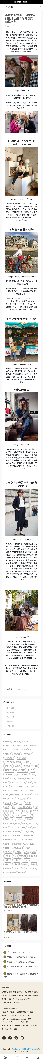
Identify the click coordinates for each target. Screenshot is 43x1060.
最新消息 (10, 726)
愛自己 (35, 811)
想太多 (6, 790)
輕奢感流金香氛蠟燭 (25, 807)
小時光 (12, 778)
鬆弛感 (17, 823)
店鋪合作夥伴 (25, 999)
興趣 (30, 798)
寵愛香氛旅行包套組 (31, 766)
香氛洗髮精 (8, 831)
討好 (25, 745)
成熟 (6, 819)
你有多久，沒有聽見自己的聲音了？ (20, 961)
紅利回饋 (12, 995)
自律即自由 (8, 745)
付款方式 (35, 992)
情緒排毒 (25, 815)
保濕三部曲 (22, 856)
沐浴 (19, 798)
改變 (17, 815)
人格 (29, 811)
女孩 (15, 803)
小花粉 (24, 868)
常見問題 (15, 1002)
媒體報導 (10, 721)
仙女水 (6, 848)
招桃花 (33, 852)
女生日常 (18, 835)
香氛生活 (27, 860)
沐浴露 (6, 798)
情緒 (11, 786)
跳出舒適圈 (8, 823)
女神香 (26, 852)
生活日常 (7, 860)
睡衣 (14, 856)
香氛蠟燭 (35, 794)
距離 (6, 778)
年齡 (6, 811)
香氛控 (6, 807)
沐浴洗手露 (8, 835)
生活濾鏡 (7, 868)
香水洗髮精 (33, 856)
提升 (23, 827)
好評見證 (10, 717)
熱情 (34, 827)
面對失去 (31, 770)
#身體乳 (25, 864)
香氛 (13, 798)
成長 (6, 815)
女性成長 (7, 753)
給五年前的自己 (22, 774)
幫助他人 (28, 803)
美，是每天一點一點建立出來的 (18, 952)
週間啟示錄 (8, 766)
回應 (29, 823)
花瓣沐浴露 (29, 819)
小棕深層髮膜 (27, 753)
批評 (24, 823)
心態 (26, 786)
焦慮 (11, 811)
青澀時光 (16, 868)
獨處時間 (21, 689)
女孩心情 (29, 778)
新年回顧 (16, 864)
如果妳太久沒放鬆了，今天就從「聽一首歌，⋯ (20, 968)
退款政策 (20, 995)
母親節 (32, 774)
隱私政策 (27, 995)
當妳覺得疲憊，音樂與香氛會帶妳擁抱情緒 (20, 975)
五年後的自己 (9, 774)
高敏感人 (34, 786)
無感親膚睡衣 (29, 835)
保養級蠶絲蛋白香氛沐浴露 (19, 794)
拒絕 (11, 827)
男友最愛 (18, 852)
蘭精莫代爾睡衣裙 (10, 839)
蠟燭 (13, 807)
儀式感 (6, 749)
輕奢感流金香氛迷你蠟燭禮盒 (22, 843)
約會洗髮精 (8, 852)
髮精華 (30, 831)
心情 (11, 819)
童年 (23, 811)
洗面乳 (28, 848)
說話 (6, 827)
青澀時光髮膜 (21, 758)
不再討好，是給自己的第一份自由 (19, 956)
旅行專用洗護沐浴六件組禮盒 (14, 770)
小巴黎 (23, 749)
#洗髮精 (7, 856)
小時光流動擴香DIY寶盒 (12, 762)
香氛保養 (19, 819)
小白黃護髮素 (9, 758)
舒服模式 (15, 790)
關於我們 (12, 992)
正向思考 (19, 786)
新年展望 (7, 864)
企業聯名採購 (6, 999)
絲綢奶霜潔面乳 (17, 848)
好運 (11, 782)
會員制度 (27, 992)
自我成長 (7, 803)
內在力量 (16, 753)
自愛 (24, 831)
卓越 (31, 790)
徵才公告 (15, 999)
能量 (17, 827)
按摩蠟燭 (33, 745)
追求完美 (24, 790)
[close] (40, 1)
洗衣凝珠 (16, 741)
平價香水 (18, 745)
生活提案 (10, 708)
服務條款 (35, 995)
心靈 (20, 803)
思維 (36, 807)
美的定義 (7, 741)
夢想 (29, 827)
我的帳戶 (5, 995)
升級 (11, 815)
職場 (32, 815)
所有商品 (5, 992)
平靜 (29, 782)
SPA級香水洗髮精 (26, 839)
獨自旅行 (27, 762)
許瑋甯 (17, 831)
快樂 (34, 782)
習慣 (24, 798)
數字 (17, 811)
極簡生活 (21, 872)
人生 (23, 782)
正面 (35, 823)
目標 (6, 786)
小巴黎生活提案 (10, 872)
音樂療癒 (15, 749)
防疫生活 (33, 868)
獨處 (29, 749)
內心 (17, 782)
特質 (6, 782)
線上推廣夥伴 (6, 1002)
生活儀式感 (17, 860)
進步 (6, 794)
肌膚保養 (34, 864)
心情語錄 (18, 766)
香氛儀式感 (26, 741)
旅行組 (6, 843)
